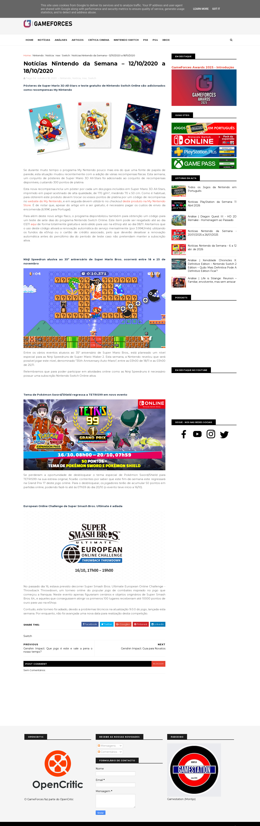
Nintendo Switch (127, 39)
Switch (67, 55)
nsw (59, 55)
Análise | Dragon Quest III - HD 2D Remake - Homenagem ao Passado (211, 218)
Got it (216, 8)
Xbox (166, 39)
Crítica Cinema (99, 39)
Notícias (45, 39)
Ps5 (146, 39)
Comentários (107, 746)
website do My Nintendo (64, 200)
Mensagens (107, 740)
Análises (62, 39)
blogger (156, 658)
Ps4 (156, 39)
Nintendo (39, 55)
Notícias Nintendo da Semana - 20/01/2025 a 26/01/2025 (211, 232)
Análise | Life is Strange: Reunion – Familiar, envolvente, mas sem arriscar (211, 280)
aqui (45, 223)
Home (30, 39)
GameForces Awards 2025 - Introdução (202, 67)
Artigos (78, 39)
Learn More (201, 8)
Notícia (50, 55)
